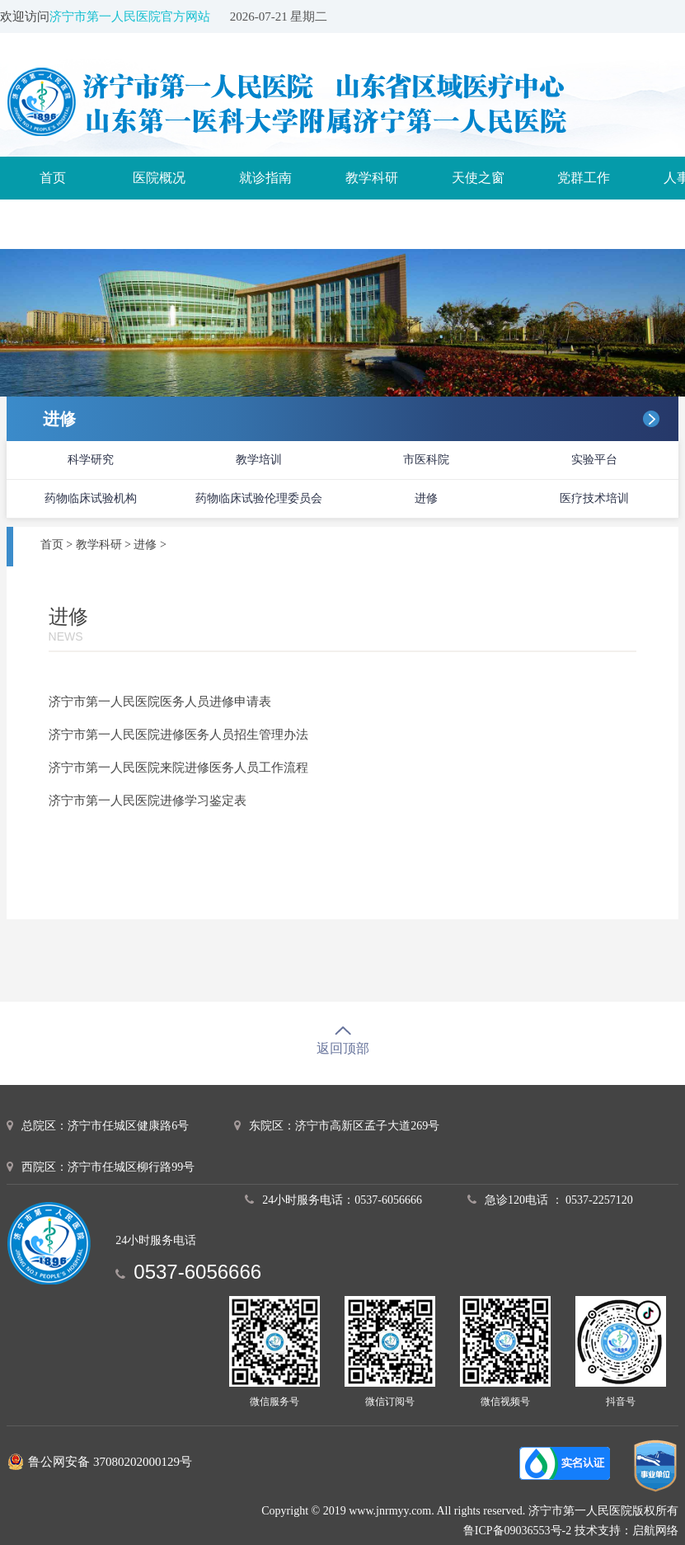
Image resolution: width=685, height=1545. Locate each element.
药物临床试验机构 (91, 498)
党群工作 (583, 178)
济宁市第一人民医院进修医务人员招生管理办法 (178, 734)
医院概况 (159, 178)
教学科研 (371, 178)
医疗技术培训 (594, 498)
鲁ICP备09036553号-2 (517, 1530)
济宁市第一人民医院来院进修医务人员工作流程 (178, 767)
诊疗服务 (52, 221)
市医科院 (426, 459)
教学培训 (259, 459)
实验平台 (594, 459)
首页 (53, 178)
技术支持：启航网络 (626, 1530)
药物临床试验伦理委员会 (258, 498)
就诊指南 (265, 178)
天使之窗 (478, 178)
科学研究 (91, 459)
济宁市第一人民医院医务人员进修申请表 (160, 701)
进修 (426, 498)
